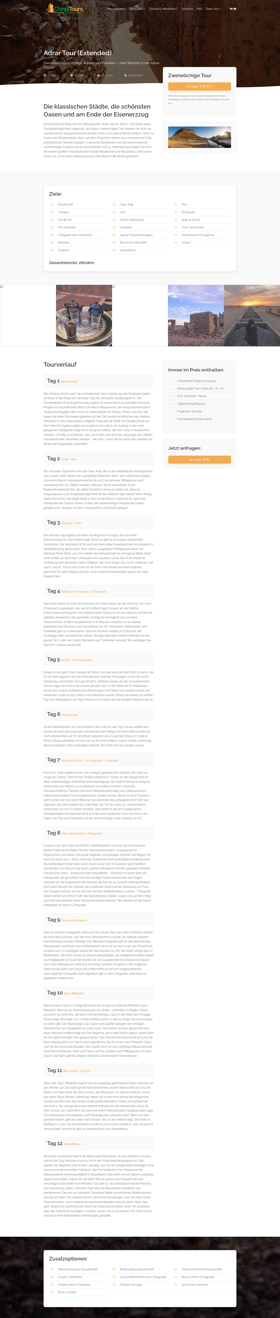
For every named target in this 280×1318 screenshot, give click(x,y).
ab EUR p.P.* (199, 86)
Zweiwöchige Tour (189, 75)
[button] (116, 9)
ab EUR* (199, 459)
